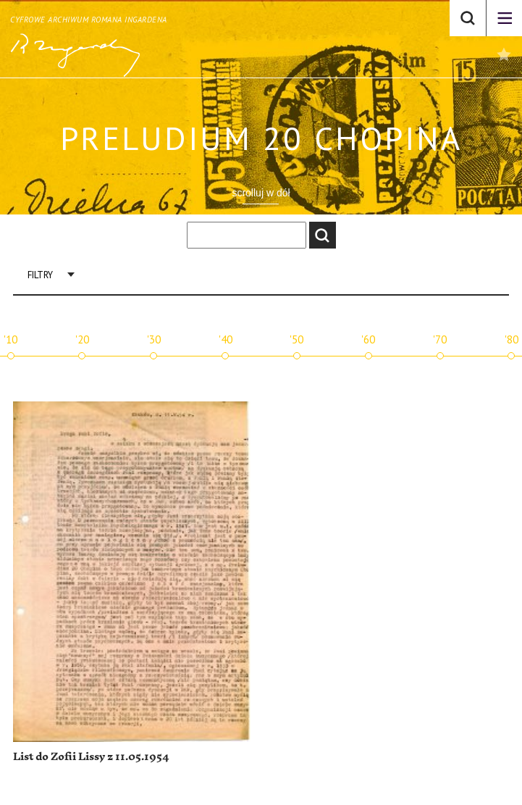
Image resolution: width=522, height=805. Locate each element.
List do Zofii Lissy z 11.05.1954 (91, 756)
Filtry (40, 275)
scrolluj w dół (261, 193)
